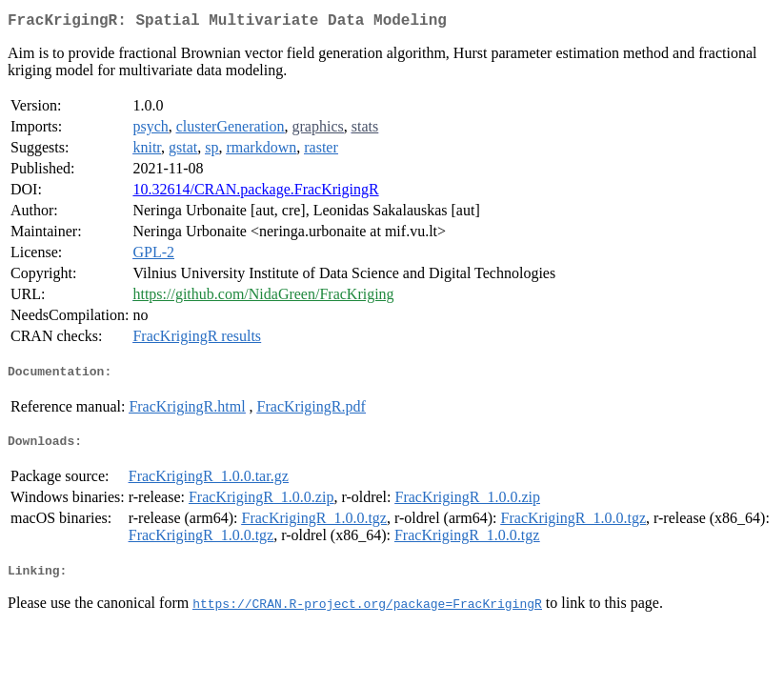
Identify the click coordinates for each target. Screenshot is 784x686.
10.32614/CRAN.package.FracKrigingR (255, 193)
